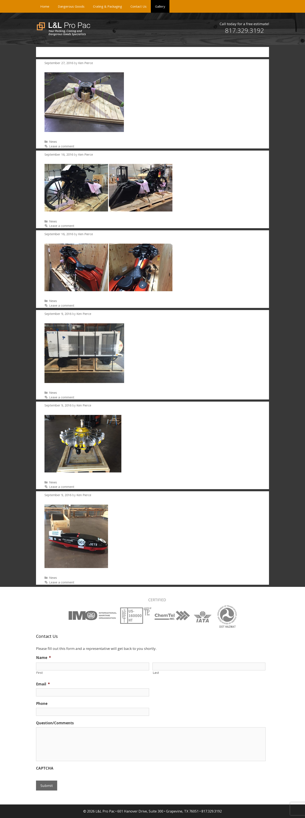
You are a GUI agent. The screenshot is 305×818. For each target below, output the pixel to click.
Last (156, 673)
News (53, 142)
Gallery (160, 6)
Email (43, 684)
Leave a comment (61, 146)
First (39, 673)
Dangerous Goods (71, 6)
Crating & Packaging (107, 6)
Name (43, 657)
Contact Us (138, 6)
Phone (41, 703)
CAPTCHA (44, 768)
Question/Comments (55, 723)
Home (44, 6)
